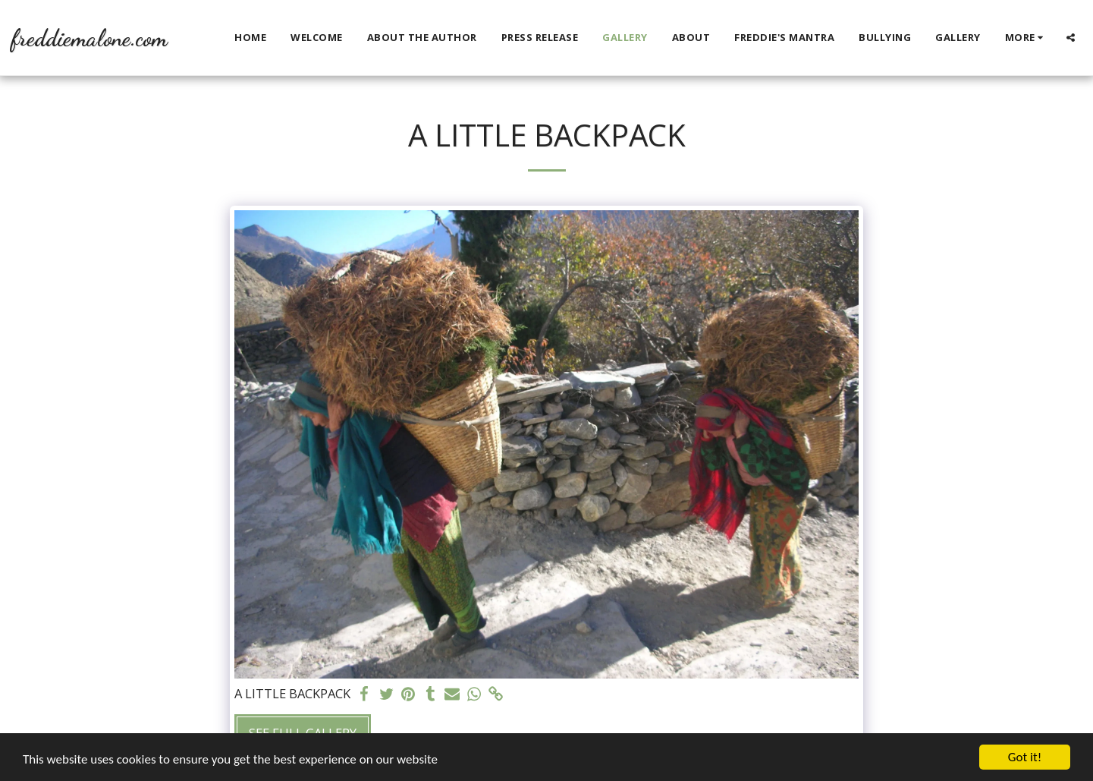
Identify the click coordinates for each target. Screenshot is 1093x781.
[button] (1070, 38)
